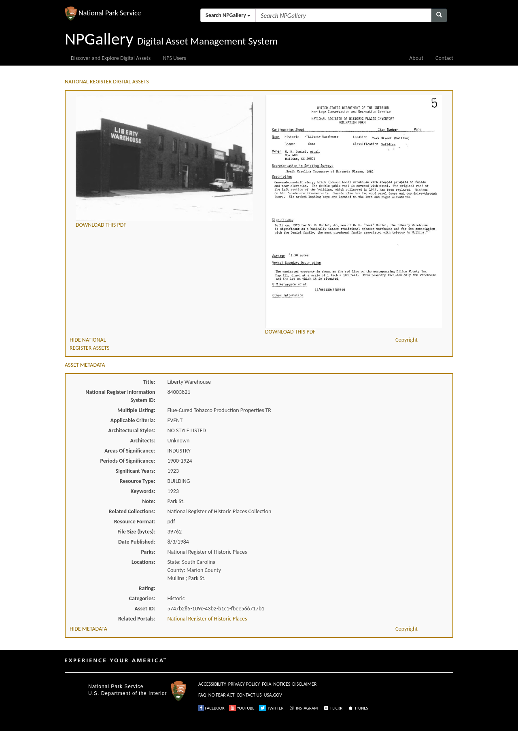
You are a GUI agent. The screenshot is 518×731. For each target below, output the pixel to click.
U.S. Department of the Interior (127, 693)
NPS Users (174, 58)
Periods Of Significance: (127, 460)
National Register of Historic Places (207, 618)
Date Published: (136, 541)
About (416, 58)
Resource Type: (137, 481)
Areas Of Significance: (129, 450)
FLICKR (333, 708)
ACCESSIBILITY (212, 684)
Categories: (142, 598)
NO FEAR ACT (221, 695)
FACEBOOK (211, 708)
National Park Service (115, 686)
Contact (444, 58)
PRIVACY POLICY (244, 684)
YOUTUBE (242, 708)
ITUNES (357, 708)
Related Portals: (136, 618)
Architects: (142, 440)
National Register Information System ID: (120, 396)
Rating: (147, 588)
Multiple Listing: (136, 410)
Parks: (148, 551)
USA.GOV (273, 695)
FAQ (202, 695)
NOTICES (281, 684)
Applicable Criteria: (132, 420)
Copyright (406, 339)
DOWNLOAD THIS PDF (101, 224)
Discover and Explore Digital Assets (111, 58)
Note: (148, 501)
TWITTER (271, 708)
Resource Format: (134, 521)
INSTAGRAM (303, 708)
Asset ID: (144, 608)
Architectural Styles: (131, 430)
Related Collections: (132, 511)
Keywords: (143, 491)
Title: (149, 381)
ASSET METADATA (85, 364)
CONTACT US (249, 695)
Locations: (143, 562)
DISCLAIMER (304, 684)
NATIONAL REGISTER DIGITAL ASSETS (107, 81)
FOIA (266, 684)
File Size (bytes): (136, 531)
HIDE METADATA (88, 628)
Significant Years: (135, 471)
